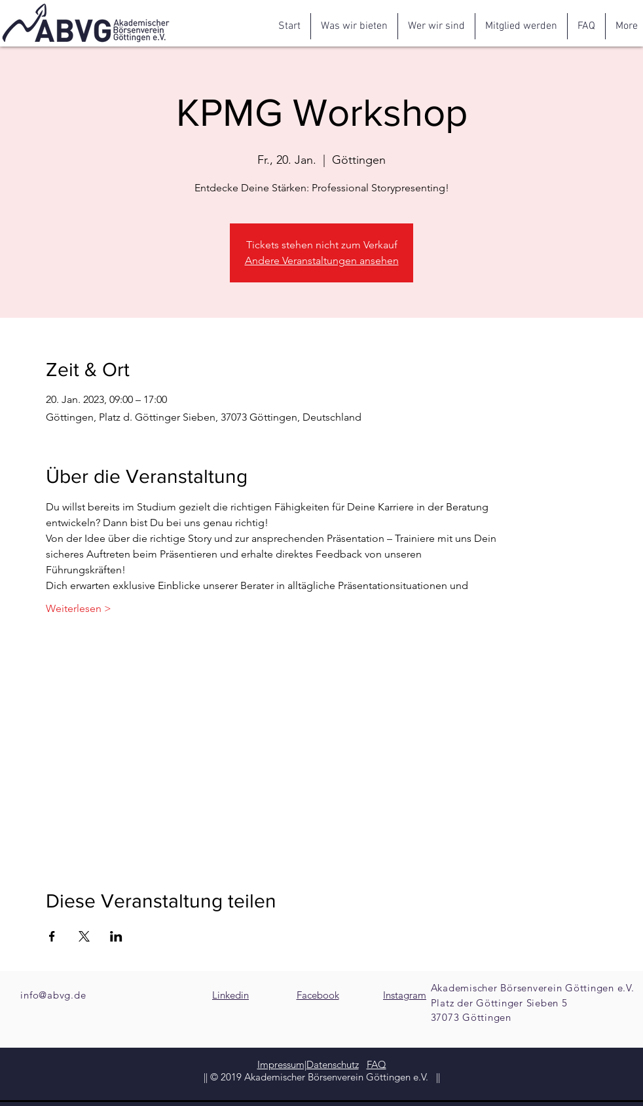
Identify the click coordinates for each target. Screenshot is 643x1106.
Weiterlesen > (78, 608)
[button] (354, 26)
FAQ (376, 1064)
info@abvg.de (53, 995)
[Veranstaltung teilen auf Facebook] (52, 936)
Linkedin (230, 995)
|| (436, 1077)
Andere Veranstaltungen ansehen (322, 260)
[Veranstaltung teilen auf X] (84, 936)
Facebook (318, 995)
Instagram (404, 995)
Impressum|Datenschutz (308, 1064)
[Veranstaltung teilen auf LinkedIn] (116, 936)
